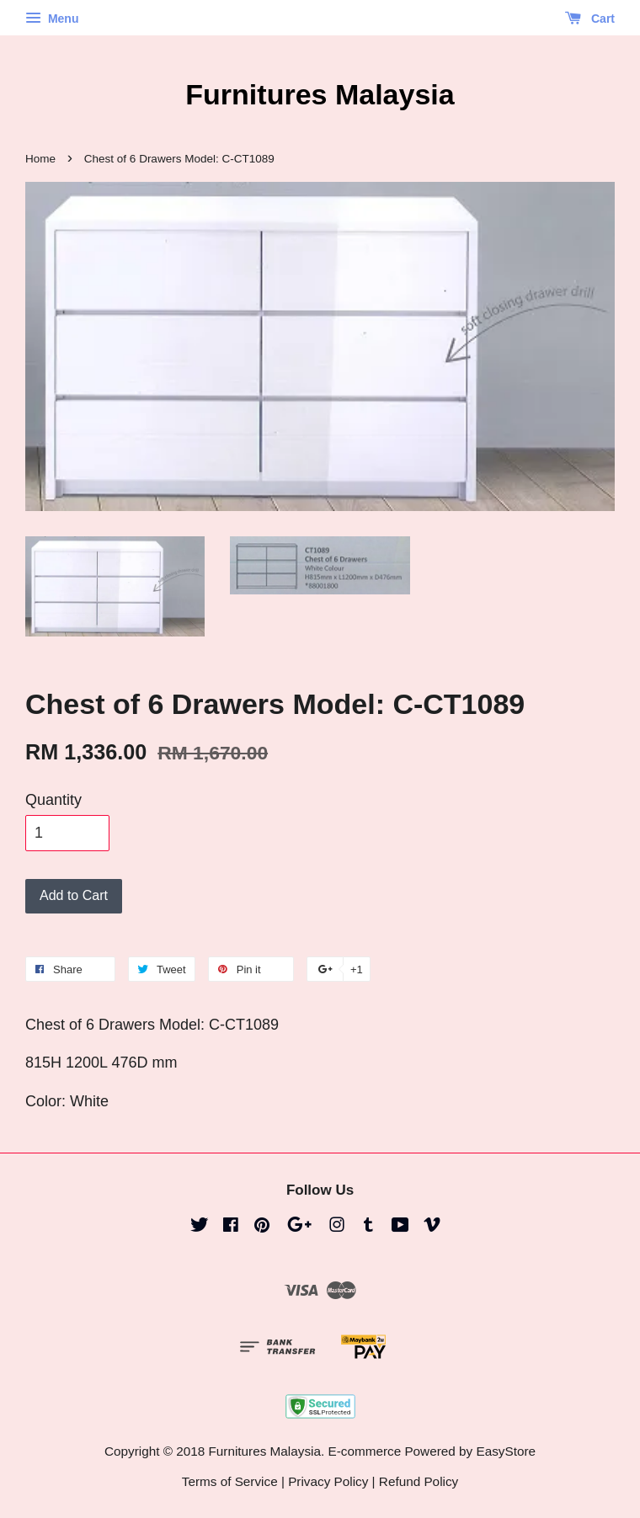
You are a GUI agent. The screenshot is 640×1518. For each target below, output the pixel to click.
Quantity (53, 799)
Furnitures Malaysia (319, 94)
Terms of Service (230, 1481)
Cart (590, 18)
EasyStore (506, 1451)
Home (40, 158)
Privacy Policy (328, 1481)
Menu (51, 18)
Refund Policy (418, 1481)
